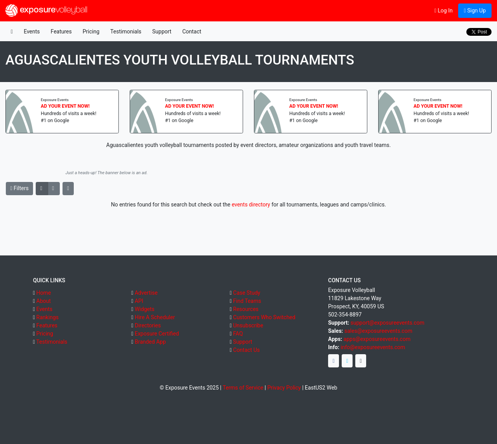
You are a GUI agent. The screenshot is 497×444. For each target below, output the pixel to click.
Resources (246, 309)
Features (61, 31)
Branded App (150, 342)
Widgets (145, 309)
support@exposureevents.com (387, 323)
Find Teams (247, 301)
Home (43, 293)
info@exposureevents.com (373, 347)
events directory (251, 204)
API (139, 301)
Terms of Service (242, 388)
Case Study (246, 293)
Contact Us (246, 350)
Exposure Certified (157, 333)
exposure (46, 10)
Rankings (47, 317)
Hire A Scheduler (155, 317)
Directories (148, 325)
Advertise (146, 293)
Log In (443, 10)
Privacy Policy (284, 388)
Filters (19, 188)
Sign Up (475, 10)
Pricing (91, 31)
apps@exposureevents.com (377, 339)
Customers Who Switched (264, 317)
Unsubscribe (248, 325)
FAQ (238, 333)
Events (32, 31)
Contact (191, 31)
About (43, 301)
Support (161, 31)
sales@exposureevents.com (378, 331)
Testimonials (125, 31)
